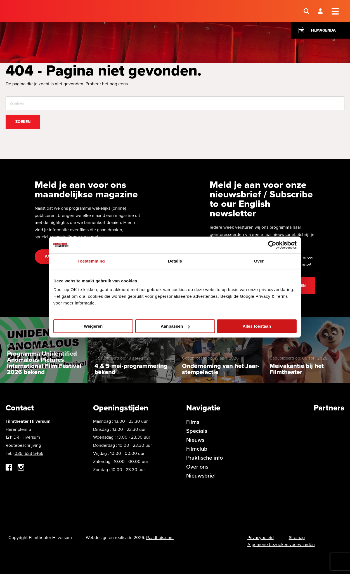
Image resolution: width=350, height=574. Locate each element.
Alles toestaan (257, 326)
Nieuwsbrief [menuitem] (201, 475)
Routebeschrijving (23, 445)
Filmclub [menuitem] (196, 449)
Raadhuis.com (160, 537)
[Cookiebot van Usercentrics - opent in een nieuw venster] (272, 245)
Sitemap (297, 537)
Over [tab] (259, 261)
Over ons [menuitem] (197, 466)
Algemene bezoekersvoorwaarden (281, 544)
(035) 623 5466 (28, 453)
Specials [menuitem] (196, 431)
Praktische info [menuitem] (204, 457)
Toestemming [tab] (91, 261)
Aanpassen (175, 326)
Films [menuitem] (192, 422)
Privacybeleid (260, 537)
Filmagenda (323, 30)
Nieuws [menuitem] (195, 440)
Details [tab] (175, 261)
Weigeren (93, 326)
